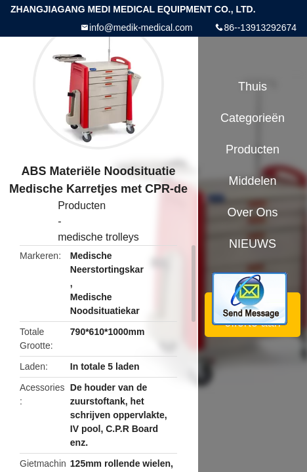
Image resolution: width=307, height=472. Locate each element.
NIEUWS (252, 243)
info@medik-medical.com (140, 27)
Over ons (252, 212)
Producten (82, 205)
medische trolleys (98, 237)
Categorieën (252, 118)
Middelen (252, 180)
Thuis (252, 86)
